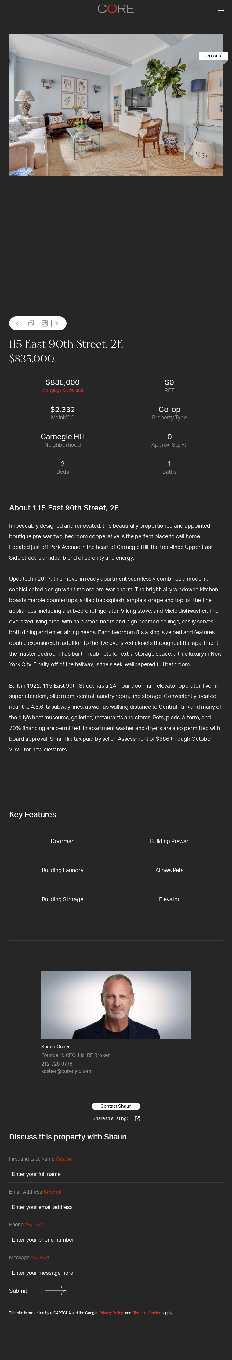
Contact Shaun (116, 1106)
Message (29, 1258)
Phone (25, 1225)
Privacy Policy (111, 1313)
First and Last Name (41, 1159)
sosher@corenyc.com (66, 1071)
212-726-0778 (56, 1064)
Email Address (35, 1192)
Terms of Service (147, 1313)
